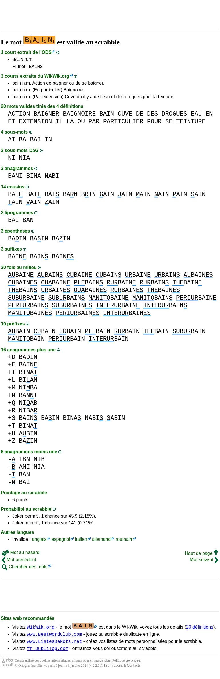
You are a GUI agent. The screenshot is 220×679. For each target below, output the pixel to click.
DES (152, 115)
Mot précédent (19, 561)
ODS (47, 52)
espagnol (61, 540)
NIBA (28, 389)
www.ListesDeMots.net (54, 644)
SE (169, 123)
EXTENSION (35, 123)
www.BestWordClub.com (54, 636)
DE (140, 115)
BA (22, 141)
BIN (88, 196)
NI (11, 159)
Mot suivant (204, 561)
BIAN (28, 381)
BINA (33, 177)
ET (11, 123)
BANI (15, 177)
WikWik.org (56, 77)
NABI (52, 177)
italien (81, 540)
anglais (39, 540)
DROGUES (174, 115)
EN (209, 115)
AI (11, 141)
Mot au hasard (21, 554)
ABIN (116, 419)
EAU (196, 115)
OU (81, 123)
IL (59, 123)
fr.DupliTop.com (47, 652)
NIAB (28, 404)
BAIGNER (46, 115)
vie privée (132, 665)
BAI (35, 141)
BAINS (36, 68)
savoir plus (102, 665)
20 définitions (199, 628)
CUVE (125, 115)
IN (48, 141)
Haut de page (201, 555)
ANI (24, 468)
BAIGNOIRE (79, 115)
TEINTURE (190, 123)
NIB (39, 461)
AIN (106, 196)
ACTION (19, 115)
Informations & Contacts (122, 670)
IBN (24, 461)
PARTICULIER (123, 123)
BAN (70, 196)
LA (70, 123)
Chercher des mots (25, 568)
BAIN (17, 60)
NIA (24, 159)
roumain (124, 540)
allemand (101, 540)
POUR (154, 123)
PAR (94, 123)
